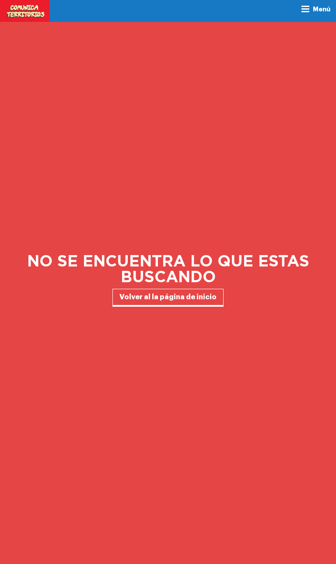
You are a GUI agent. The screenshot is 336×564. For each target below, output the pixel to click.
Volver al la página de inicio (168, 297)
